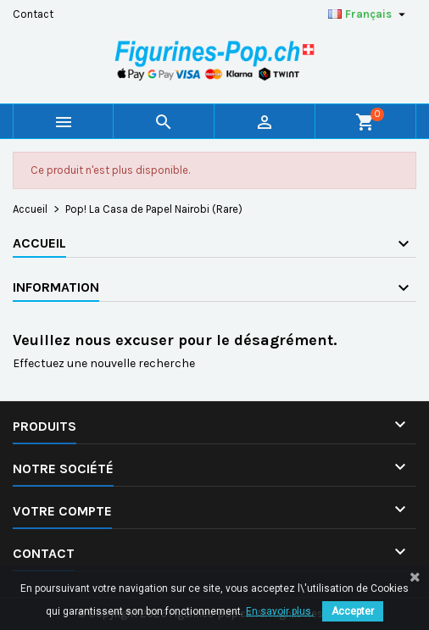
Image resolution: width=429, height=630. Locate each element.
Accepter (353, 611)
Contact (33, 14)
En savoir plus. (280, 611)
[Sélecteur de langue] (369, 14)
